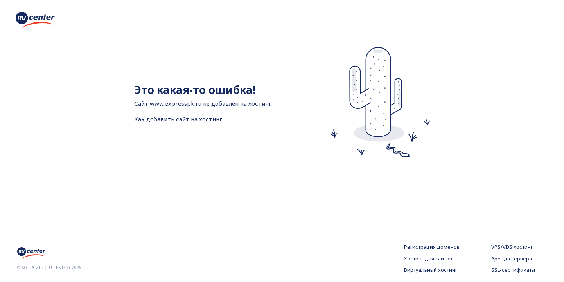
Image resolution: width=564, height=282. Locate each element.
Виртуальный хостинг (430, 269)
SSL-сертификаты (513, 269)
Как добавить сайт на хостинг (178, 119)
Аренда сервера (511, 258)
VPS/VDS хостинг (512, 246)
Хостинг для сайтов (428, 258)
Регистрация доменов (432, 246)
